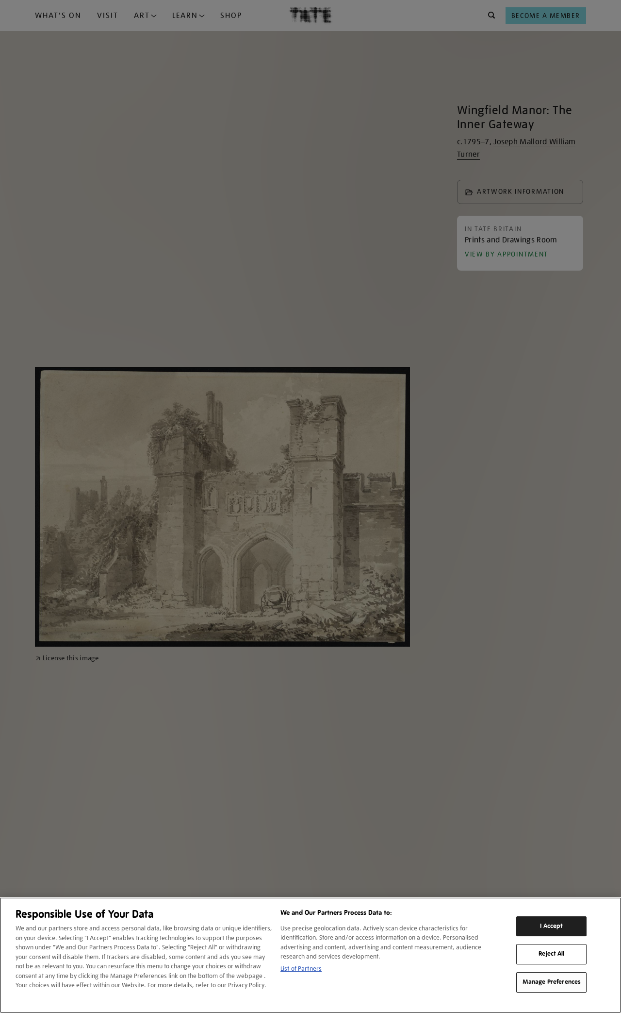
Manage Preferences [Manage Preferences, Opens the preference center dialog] (552, 982)
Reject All (551, 954)
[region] (310, 955)
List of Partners (301, 968)
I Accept (551, 926)
